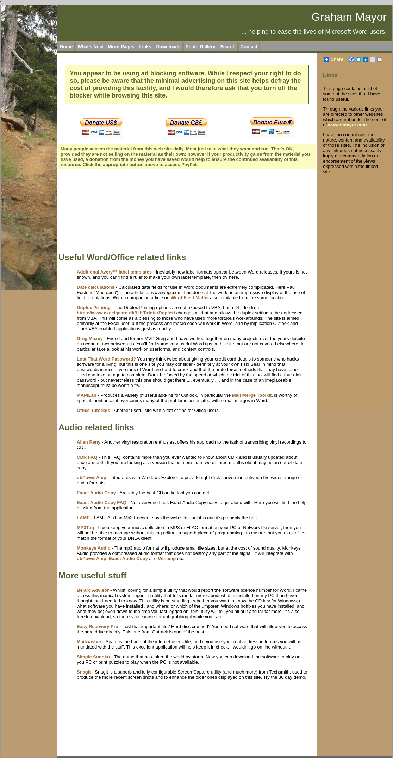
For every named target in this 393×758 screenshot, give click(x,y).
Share (333, 59)
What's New (90, 46)
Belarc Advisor (93, 590)
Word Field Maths (190, 297)
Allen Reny (88, 442)
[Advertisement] (99, 212)
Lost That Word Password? (106, 359)
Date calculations (95, 287)
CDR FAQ (87, 457)
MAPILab (86, 395)
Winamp (167, 558)
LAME (83, 517)
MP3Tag (85, 527)
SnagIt (84, 672)
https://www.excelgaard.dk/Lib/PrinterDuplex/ (126, 312)
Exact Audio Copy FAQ (101, 502)
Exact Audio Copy (96, 492)
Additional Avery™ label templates (114, 272)
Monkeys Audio (94, 548)
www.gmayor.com (347, 124)
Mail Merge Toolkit (252, 395)
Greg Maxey (90, 338)
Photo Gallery (201, 46)
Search (227, 46)
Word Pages (121, 46)
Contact (249, 46)
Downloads (168, 46)
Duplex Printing (94, 307)
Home (66, 46)
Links (145, 46)
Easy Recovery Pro (97, 626)
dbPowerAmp (91, 477)
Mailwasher (89, 641)
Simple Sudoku (93, 656)
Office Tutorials (93, 410)
